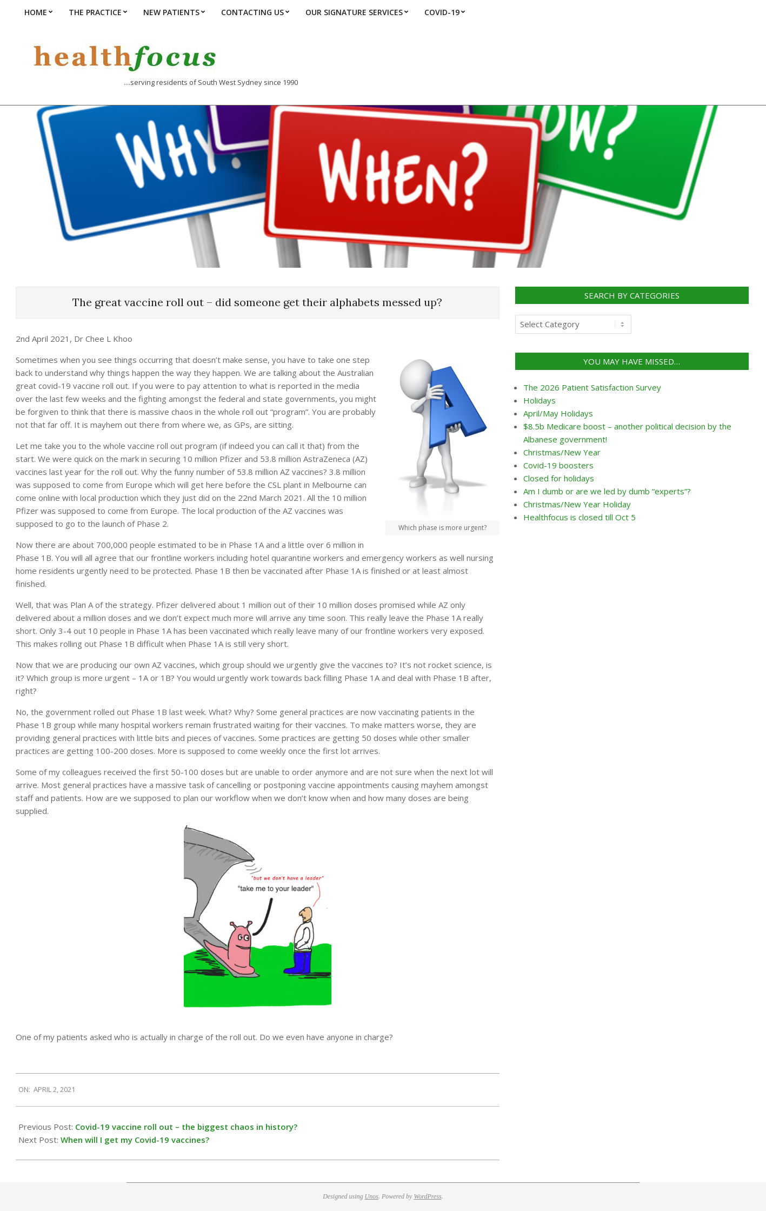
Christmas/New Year (562, 452)
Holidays (539, 400)
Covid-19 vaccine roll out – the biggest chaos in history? (186, 1126)
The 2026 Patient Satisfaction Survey (592, 387)
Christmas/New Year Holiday (577, 504)
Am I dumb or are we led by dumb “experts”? (607, 491)
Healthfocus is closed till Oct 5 (579, 517)
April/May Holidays (558, 413)
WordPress (427, 1196)
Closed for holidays (558, 478)
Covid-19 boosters (558, 465)
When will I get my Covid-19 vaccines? (135, 1139)
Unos (371, 1196)
